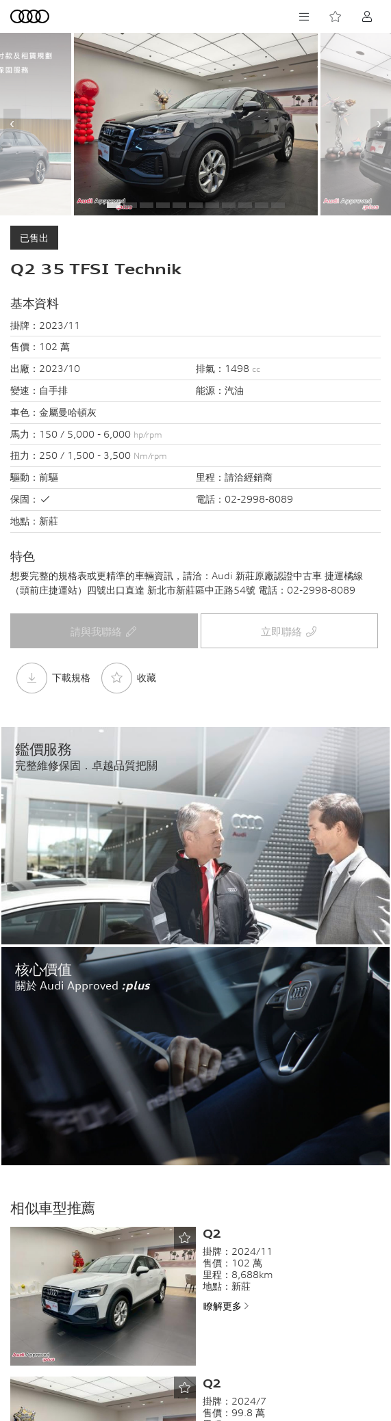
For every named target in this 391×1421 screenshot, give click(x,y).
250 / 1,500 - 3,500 (103, 455)
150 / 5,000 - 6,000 (100, 434)
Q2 (212, 1233)
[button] (113, 205)
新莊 (48, 521)
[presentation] (12, 124)
